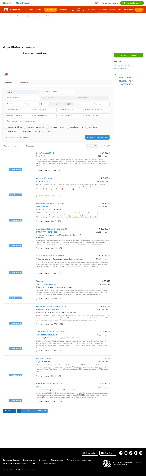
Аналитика (128, 9)
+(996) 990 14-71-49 (125, 81)
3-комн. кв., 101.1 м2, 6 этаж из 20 (51, 229)
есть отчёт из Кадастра (32, 131)
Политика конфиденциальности (15, 463)
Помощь (35, 463)
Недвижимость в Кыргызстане (15, 16)
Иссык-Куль (63, 9)
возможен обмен (15, 127)
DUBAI (38, 387)
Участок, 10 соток (44, 178)
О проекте (43, 460)
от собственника (76, 127)
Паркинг (40, 281)
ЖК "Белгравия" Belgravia (46, 284)
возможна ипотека (57, 127)
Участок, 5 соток (43, 358)
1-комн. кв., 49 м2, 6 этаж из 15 (50, 204)
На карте (51, 9)
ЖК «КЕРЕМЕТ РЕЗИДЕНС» (47, 335)
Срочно (139, 9)
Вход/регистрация (110, 3)
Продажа (29, 9)
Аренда (39, 9)
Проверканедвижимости (78, 9)
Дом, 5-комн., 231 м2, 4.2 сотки (50, 256)
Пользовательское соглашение (79, 460)
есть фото (93, 127)
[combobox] (22, 92)
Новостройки (115, 9)
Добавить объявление (131, 3)
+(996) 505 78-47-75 (125, 84)
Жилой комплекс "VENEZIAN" (48, 310)
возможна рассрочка (35, 127)
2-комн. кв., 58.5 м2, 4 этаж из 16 (51, 306)
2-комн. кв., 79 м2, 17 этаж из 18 (50, 332)
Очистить (25, 137)
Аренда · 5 (24, 83)
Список (92, 146)
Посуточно (91, 9)
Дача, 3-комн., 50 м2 (45, 153)
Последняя (41, 411)
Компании (103, 9)
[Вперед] (33, 411)
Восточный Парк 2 (43, 207)
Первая (7, 411)
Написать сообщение (127, 55)
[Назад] (14, 411)
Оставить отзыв (120, 68)
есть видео (12, 131)
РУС (97, 3)
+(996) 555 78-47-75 (125, 78)
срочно (49, 131)
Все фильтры (11, 137)
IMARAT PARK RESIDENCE (46, 232)
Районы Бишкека (49, 463)
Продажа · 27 (10, 83)
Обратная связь (57, 460)
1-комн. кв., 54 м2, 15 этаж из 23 (50, 384)
